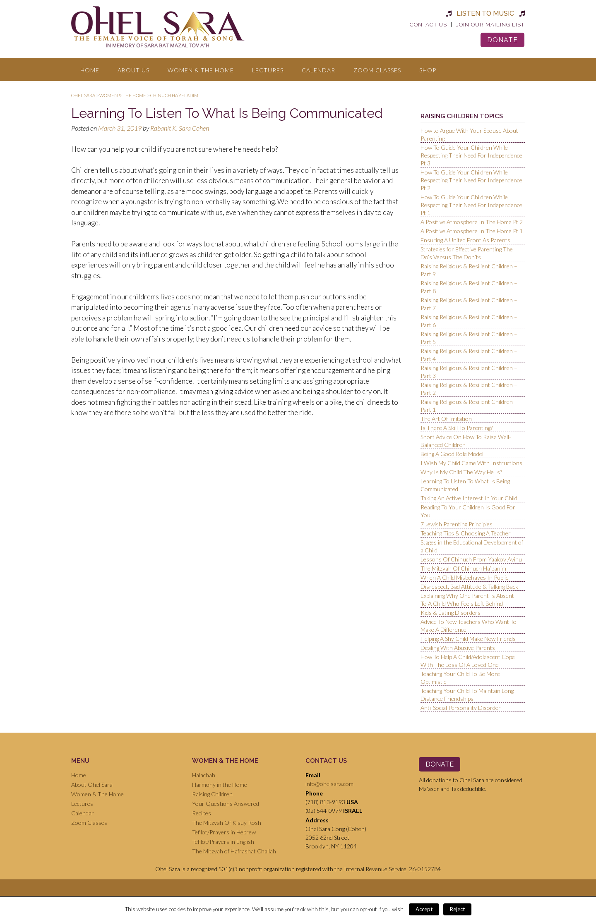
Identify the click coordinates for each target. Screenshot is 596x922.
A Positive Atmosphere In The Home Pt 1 (472, 230)
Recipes (201, 813)
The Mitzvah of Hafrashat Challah (234, 851)
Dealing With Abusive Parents (458, 647)
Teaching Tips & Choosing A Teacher (466, 533)
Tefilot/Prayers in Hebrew (224, 832)
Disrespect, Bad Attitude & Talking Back (469, 586)
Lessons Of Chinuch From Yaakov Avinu (471, 559)
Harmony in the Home (219, 784)
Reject (457, 909)
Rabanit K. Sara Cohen (179, 128)
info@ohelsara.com (329, 783)
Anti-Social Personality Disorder (461, 707)
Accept (424, 909)
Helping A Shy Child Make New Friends (468, 638)
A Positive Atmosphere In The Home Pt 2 (472, 221)
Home (89, 70)
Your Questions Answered (225, 803)
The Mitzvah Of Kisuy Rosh (226, 822)
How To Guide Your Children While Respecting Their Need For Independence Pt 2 (471, 180)
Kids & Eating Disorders (451, 612)
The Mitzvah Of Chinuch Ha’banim (463, 568)
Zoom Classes (377, 70)
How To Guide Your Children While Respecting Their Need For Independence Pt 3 (471, 155)
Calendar (318, 70)
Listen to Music (485, 13)
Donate (502, 40)
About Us (133, 70)
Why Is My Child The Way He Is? (461, 471)
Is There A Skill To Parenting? (457, 427)
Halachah (203, 775)
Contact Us (428, 24)
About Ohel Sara (92, 784)
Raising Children (212, 794)
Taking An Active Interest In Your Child (469, 498)
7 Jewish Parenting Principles (457, 524)
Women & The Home (201, 70)
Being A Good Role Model (452, 453)
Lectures (268, 70)
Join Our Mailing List (490, 24)
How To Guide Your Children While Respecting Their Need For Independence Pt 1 (471, 204)
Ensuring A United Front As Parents (465, 240)
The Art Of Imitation (446, 418)
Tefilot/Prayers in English (223, 841)
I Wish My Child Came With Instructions (471, 462)
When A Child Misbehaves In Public (464, 577)
